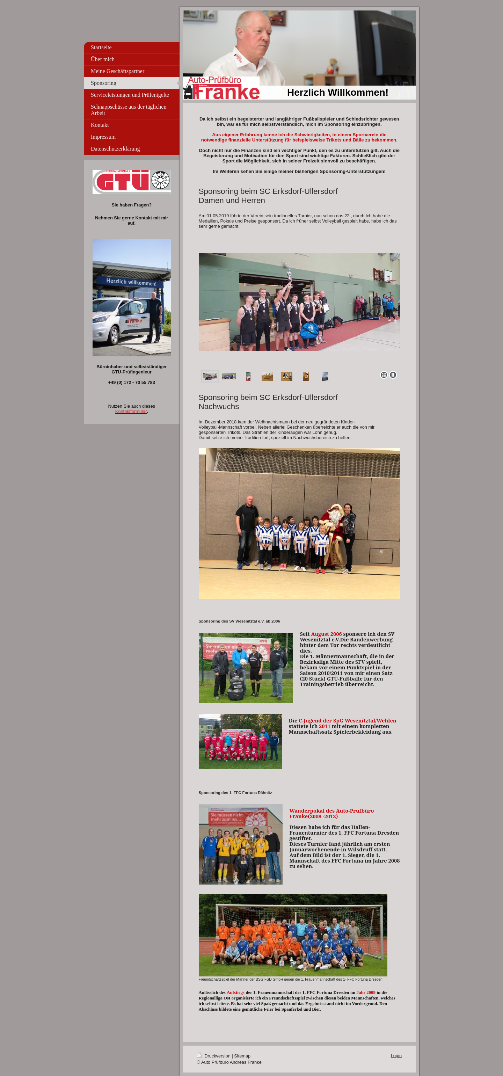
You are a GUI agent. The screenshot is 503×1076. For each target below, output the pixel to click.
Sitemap (242, 1056)
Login (396, 1055)
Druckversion (214, 1056)
